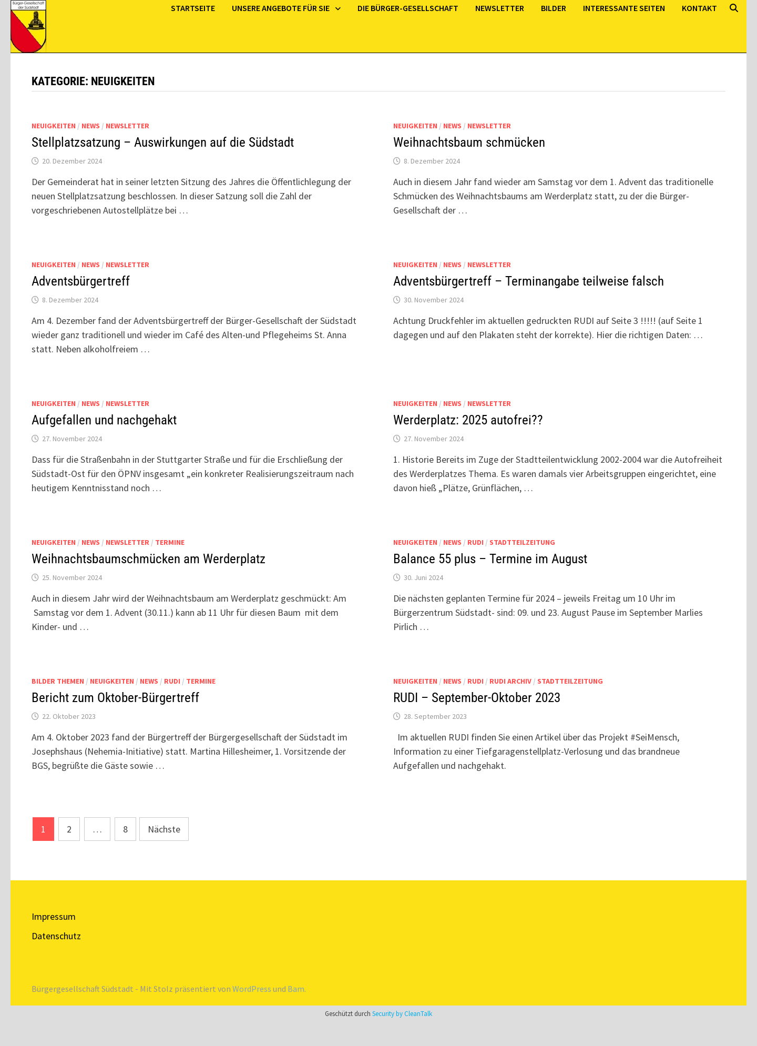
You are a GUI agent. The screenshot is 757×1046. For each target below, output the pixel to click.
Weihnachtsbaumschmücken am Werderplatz (148, 558)
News (90, 125)
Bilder (553, 8)
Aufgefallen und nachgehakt (104, 420)
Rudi (475, 542)
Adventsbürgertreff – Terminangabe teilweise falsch (528, 281)
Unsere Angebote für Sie (281, 8)
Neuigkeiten (54, 125)
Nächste (164, 829)
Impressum (54, 916)
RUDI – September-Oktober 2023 (476, 697)
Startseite (193, 8)
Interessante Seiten (624, 8)
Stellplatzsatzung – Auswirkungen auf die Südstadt (163, 142)
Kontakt (699, 8)
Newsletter (499, 8)
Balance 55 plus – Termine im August (490, 558)
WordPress (251, 988)
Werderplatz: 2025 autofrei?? (468, 420)
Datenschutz (56, 936)
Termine (170, 542)
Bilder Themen (58, 681)
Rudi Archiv (510, 681)
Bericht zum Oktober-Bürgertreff (115, 697)
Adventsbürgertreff (81, 281)
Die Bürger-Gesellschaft (407, 8)
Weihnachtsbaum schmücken (469, 142)
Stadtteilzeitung (522, 542)
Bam (296, 988)
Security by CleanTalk (402, 1013)
